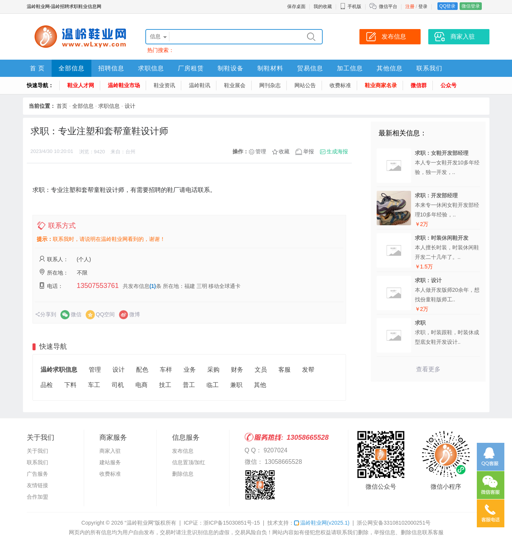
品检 (47, 385)
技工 (165, 385)
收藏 (284, 151)
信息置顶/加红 (189, 462)
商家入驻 (110, 451)
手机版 (350, 6)
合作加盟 (37, 497)
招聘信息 (111, 68)
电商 (141, 385)
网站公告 (305, 85)
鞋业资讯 (164, 85)
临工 (212, 385)
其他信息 (390, 68)
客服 (284, 369)
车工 (94, 385)
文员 (261, 369)
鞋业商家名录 (381, 85)
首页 (62, 106)
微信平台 (388, 6)
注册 (409, 6)
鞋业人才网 (80, 85)
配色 (142, 369)
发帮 (308, 369)
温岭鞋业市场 (124, 85)
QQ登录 (447, 6)
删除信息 (182, 474)
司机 (118, 385)
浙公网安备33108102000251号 (394, 523)
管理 (260, 151)
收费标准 (340, 85)
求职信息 (151, 68)
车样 (166, 369)
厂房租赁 (191, 68)
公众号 (448, 85)
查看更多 (428, 369)
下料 (70, 385)
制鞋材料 (270, 68)
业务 (190, 369)
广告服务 (37, 474)
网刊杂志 (270, 85)
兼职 (236, 385)
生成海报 (337, 151)
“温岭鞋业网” (140, 523)
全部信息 (72, 68)
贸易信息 (310, 68)
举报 (308, 151)
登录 (422, 6)
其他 (260, 385)
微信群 (419, 85)
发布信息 (182, 451)
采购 (213, 369)
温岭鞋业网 (321, 523)
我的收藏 (323, 6)
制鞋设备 (231, 68)
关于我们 (37, 451)
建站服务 (110, 462)
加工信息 (350, 68)
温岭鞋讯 (199, 85)
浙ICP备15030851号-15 (231, 523)
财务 (237, 369)
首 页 (37, 68)
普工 (189, 385)
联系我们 (429, 68)
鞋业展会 (234, 85)
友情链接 (37, 485)
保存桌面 (296, 6)
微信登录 (471, 6)
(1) (153, 286)
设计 (130, 106)
